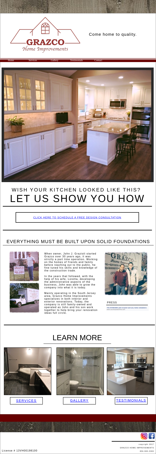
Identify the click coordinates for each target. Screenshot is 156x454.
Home (11, 60)
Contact (98, 60)
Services (33, 60)
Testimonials (76, 60)
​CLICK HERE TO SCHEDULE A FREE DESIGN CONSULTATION (77, 217)
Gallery (54, 60)
